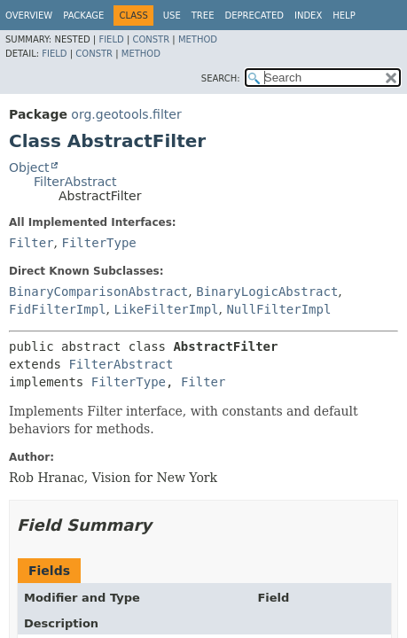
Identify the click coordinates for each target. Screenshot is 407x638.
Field (110, 39)
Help (344, 15)
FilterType (98, 243)
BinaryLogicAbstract (267, 291)
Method (197, 39)
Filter (31, 243)
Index (308, 15)
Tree (203, 15)
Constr (150, 39)
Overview (28, 15)
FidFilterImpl (57, 309)
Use (172, 15)
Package (83, 15)
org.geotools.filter (126, 114)
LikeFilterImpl (165, 309)
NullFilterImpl (278, 309)
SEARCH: (220, 78)
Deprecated (254, 15)
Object (29, 167)
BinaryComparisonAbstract (98, 291)
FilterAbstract (75, 182)
